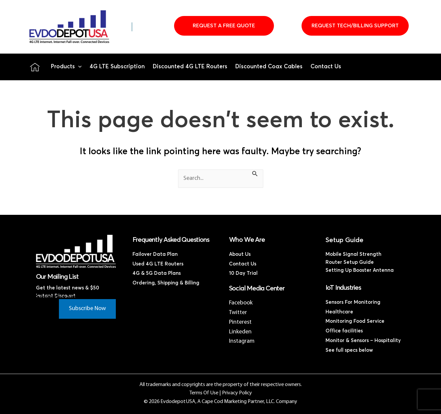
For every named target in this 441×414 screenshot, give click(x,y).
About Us (240, 254)
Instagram (242, 341)
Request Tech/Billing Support (355, 25)
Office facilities (344, 330)
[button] (78, 67)
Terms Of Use (203, 393)
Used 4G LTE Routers (157, 263)
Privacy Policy (237, 393)
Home (35, 67)
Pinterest (240, 322)
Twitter (238, 312)
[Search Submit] (255, 175)
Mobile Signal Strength (353, 254)
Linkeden (240, 332)
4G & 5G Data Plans (156, 273)
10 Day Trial (243, 273)
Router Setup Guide (350, 262)
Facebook (241, 303)
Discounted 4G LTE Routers (190, 67)
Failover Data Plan (155, 254)
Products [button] (66, 67)
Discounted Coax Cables (269, 67)
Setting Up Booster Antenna (360, 270)
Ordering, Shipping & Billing (165, 282)
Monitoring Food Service (355, 321)
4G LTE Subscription (117, 67)
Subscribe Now (87, 308)
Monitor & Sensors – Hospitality (363, 340)
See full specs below (349, 350)
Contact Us (326, 67)
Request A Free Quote (224, 25)
